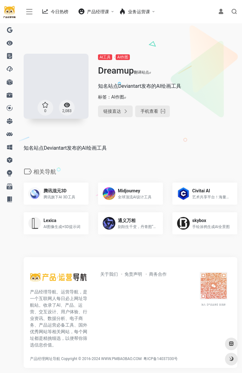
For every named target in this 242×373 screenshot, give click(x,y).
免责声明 (133, 274)
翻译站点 (142, 72)
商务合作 (158, 274)
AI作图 (122, 57)
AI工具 (105, 57)
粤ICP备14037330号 (160, 359)
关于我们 (109, 274)
